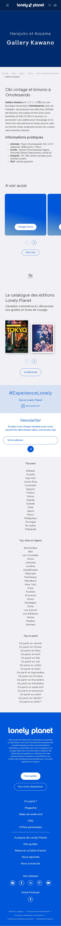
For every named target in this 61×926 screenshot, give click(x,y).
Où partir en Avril (30, 654)
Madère (30, 621)
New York (30, 584)
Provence (30, 595)
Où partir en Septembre (30, 672)
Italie (31, 507)
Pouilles (30, 592)
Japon (22, 74)
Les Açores (30, 610)
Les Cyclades (31, 555)
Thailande (30, 529)
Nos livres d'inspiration (30, 787)
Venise (30, 617)
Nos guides (30, 776)
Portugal (30, 522)
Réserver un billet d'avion (30, 850)
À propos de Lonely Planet (30, 837)
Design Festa (25, 227)
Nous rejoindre (31, 857)
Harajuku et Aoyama (30, 34)
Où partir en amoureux (30, 691)
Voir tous (30, 252)
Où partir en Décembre (30, 683)
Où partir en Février (30, 647)
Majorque (30, 573)
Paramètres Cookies (45, 919)
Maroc (30, 515)
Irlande (30, 500)
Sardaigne (30, 603)
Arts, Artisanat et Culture (47, 74)
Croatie (30, 474)
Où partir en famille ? (30, 698)
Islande (30, 504)
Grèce (30, 496)
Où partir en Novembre (30, 680)
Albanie (30, 471)
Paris (30, 588)
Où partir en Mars (30, 651)
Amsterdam (30, 548)
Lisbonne (30, 563)
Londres (30, 566)
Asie (14, 74)
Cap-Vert (30, 478)
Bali (30, 552)
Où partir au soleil (30, 694)
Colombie (30, 485)
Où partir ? (30, 801)
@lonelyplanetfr (30, 406)
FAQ (30, 821)
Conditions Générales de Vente (20, 919)
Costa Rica (30, 482)
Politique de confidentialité (38, 911)
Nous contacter (30, 863)
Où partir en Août (30, 669)
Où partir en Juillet (30, 665)
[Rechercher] (49, 5)
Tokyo (30, 74)
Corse (30, 559)
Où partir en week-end (30, 687)
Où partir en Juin (30, 662)
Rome (30, 599)
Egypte (30, 489)
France (30, 493)
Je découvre (30, 372)
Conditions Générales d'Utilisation (29, 915)
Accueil (5, 74)
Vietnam (30, 625)
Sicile (30, 606)
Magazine (31, 808)
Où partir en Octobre (30, 676)
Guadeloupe (30, 570)
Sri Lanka (30, 526)
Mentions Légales (16, 911)
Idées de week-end (30, 814)
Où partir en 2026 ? (30, 702)
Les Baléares (30, 614)
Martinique (30, 577)
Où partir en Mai (30, 658)
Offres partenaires (30, 827)
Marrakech (31, 581)
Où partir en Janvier (30, 643)
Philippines (30, 518)
